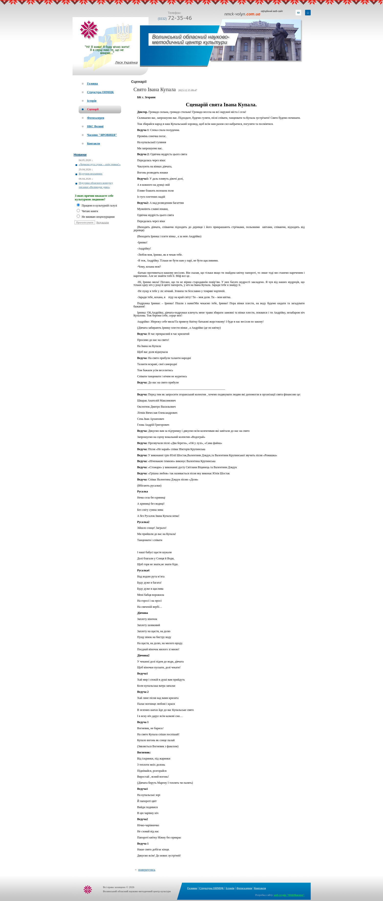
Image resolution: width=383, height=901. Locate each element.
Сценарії (139, 81)
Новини (80, 155)
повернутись (146, 869)
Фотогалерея (244, 888)
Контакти (260, 888)
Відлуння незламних (90, 173)
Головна (192, 888)
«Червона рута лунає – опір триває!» (100, 164)
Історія (230, 888)
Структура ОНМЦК (211, 888)
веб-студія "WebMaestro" (289, 894)
